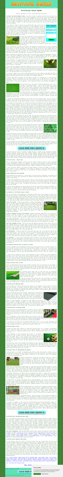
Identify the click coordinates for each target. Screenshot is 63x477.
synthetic (32, 126)
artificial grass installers (15, 156)
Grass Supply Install (43, 457)
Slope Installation (22, 458)
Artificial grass (10, 151)
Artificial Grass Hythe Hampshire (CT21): (16, 16)
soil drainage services (34, 435)
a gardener (35, 434)
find (10, 418)
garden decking (23, 434)
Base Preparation (27, 459)
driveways (31, 433)
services (21, 266)
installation (15, 134)
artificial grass (25, 17)
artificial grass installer (27, 106)
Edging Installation (37, 459)
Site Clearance (52, 457)
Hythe (30, 151)
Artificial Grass (11, 468)
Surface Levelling (13, 457)
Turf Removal (14, 459)
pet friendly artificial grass (13, 453)
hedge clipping (41, 433)
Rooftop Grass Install (43, 458)
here (30, 113)
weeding (13, 434)
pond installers (47, 434)
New (15, 468)
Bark (31, 107)
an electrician (19, 433)
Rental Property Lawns (11, 458)
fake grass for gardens (36, 451)
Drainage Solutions (32, 458)
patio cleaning (48, 435)
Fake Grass (20, 459)
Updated (18, 468)
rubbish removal (19, 435)
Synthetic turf (44, 391)
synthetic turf (13, 286)
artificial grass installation (26, 157)
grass (17, 382)
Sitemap (7, 468)
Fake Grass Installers (51, 460)
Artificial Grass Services (39, 460)
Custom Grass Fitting (17, 460)
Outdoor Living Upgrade (48, 459)
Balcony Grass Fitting (24, 457)
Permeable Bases (33, 457)
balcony (38, 318)
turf (31, 297)
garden (45, 79)
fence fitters (54, 433)
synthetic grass (18, 429)
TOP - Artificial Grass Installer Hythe (15, 462)
